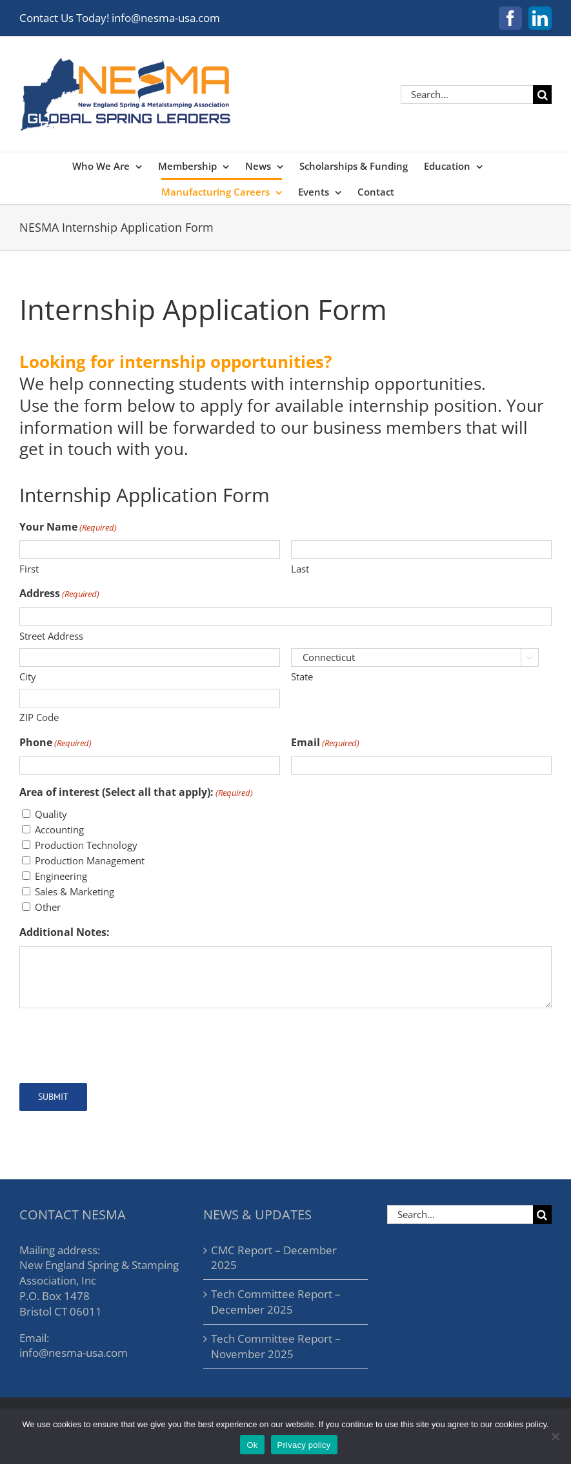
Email (325, 742)
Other (48, 906)
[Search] (542, 94)
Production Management (90, 860)
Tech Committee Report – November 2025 (276, 1346)
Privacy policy (304, 1445)
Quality (51, 814)
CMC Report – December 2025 (274, 1258)
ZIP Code (39, 717)
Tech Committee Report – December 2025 (276, 1301)
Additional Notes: (64, 932)
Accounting (59, 829)
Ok (251, 1445)
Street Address (51, 635)
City (27, 676)
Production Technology (86, 845)
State (302, 676)
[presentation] (117, 1044)
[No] (554, 1436)
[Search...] (467, 94)
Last (300, 568)
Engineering (61, 875)
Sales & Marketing (74, 891)
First (29, 568)
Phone (55, 742)
